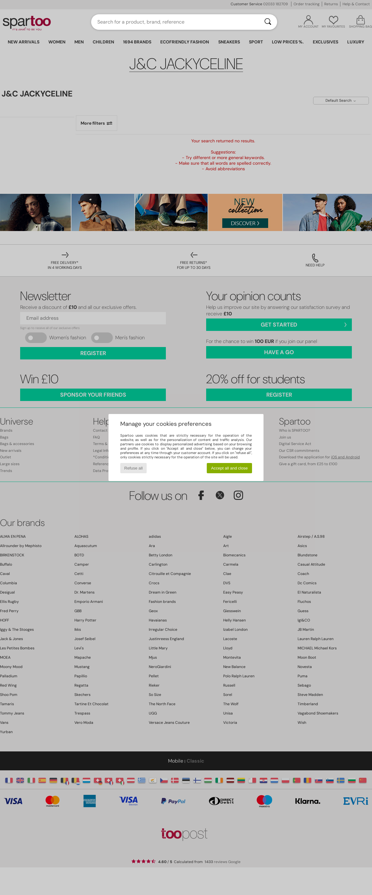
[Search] (268, 22)
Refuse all (133, 468)
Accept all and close (229, 468)
